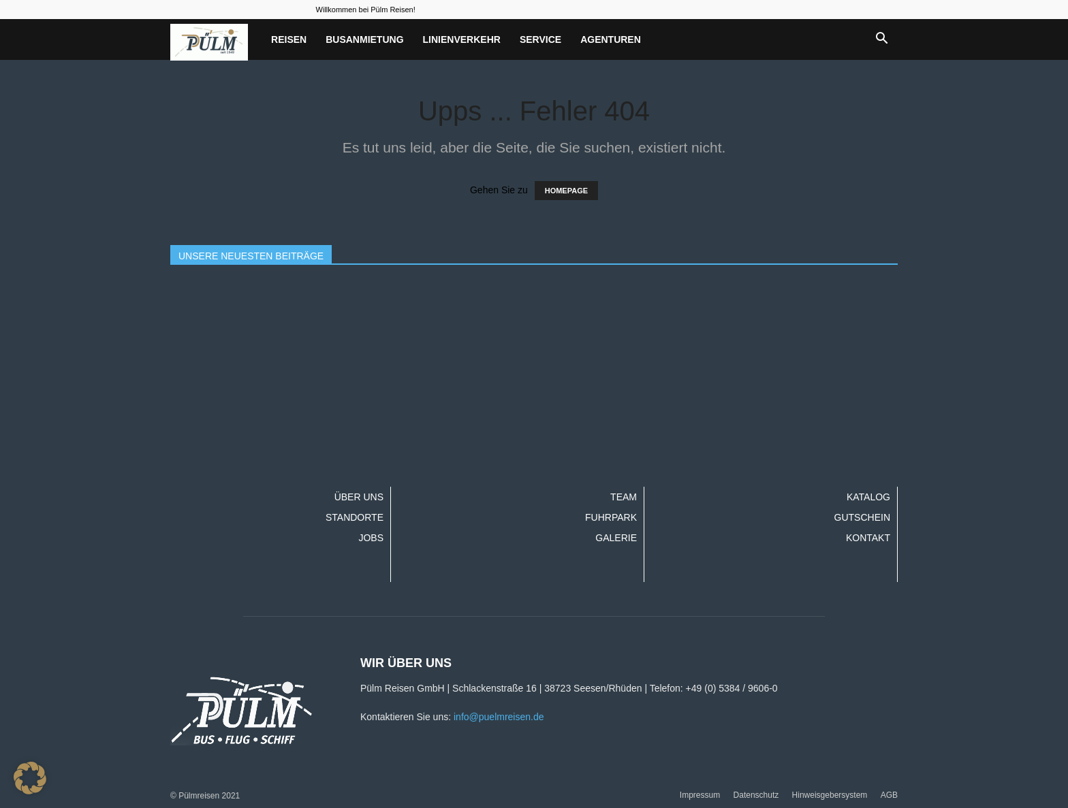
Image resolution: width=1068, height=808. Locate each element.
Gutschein (862, 517)
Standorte (354, 517)
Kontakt (868, 537)
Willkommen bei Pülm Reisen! (365, 9)
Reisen (289, 39)
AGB (889, 795)
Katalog (868, 496)
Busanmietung (364, 39)
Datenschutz (756, 795)
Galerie (616, 537)
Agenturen (610, 39)
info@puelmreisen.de (499, 716)
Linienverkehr (462, 39)
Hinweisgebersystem (830, 795)
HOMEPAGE (566, 191)
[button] (881, 39)
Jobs (370, 537)
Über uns (358, 496)
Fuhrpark (611, 517)
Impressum (700, 795)
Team (623, 496)
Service (540, 39)
